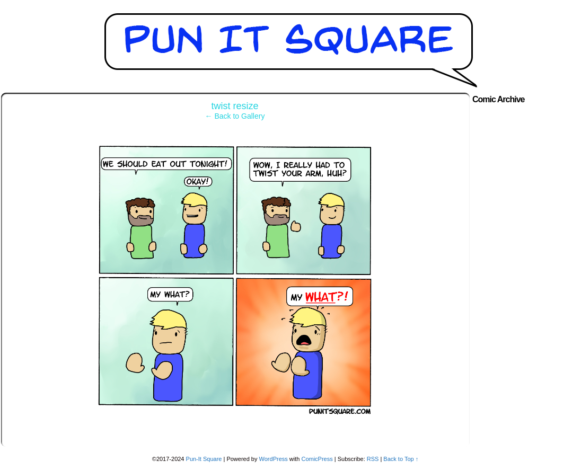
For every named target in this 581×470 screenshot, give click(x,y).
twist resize (234, 106)
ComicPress (316, 459)
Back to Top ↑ (400, 459)
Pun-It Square (204, 459)
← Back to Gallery (235, 116)
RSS (373, 459)
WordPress (273, 459)
